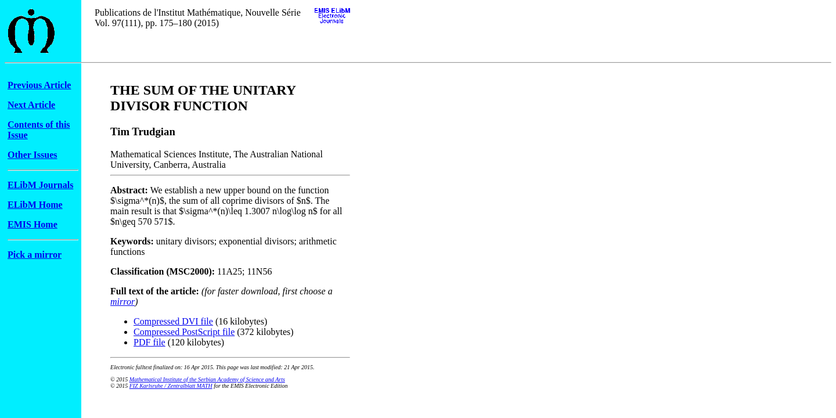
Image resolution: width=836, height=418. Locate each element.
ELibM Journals (40, 185)
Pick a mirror (35, 255)
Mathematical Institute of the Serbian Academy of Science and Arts (207, 379)
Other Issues (32, 155)
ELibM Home (35, 205)
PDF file (149, 342)
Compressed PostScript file (184, 332)
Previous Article (39, 85)
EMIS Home (32, 224)
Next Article (31, 105)
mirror (122, 302)
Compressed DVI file (173, 321)
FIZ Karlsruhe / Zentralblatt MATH (170, 386)
